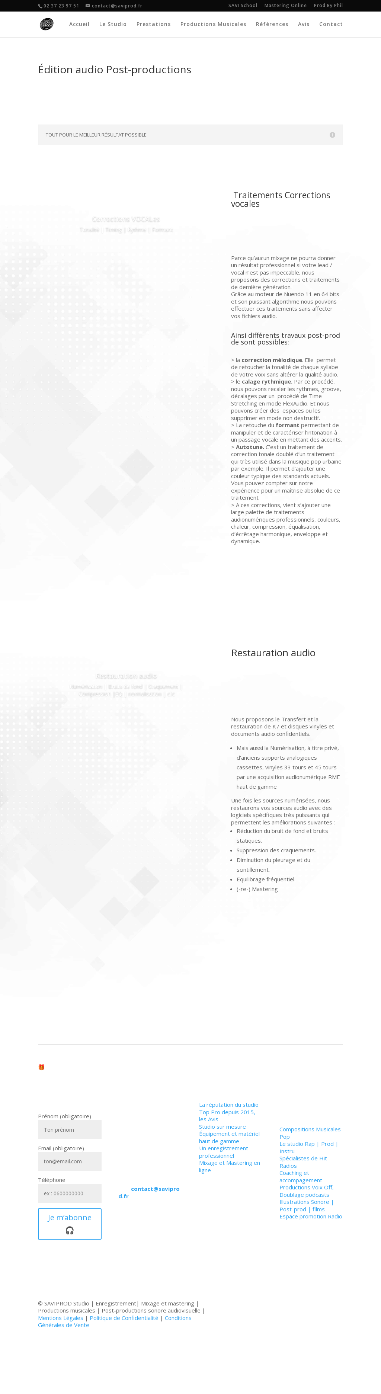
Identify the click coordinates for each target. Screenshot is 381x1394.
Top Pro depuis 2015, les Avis (227, 1115)
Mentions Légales (60, 1317)
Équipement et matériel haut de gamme (229, 1137)
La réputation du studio (229, 1104)
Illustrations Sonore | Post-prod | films (306, 1205)
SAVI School (242, 6)
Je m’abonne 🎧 (70, 1223)
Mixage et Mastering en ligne (229, 1166)
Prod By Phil (328, 6)
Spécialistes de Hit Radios (303, 1161)
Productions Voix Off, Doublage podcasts (306, 1190)
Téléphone (70, 1186)
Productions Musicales (213, 25)
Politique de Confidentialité (124, 1317)
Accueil (79, 25)
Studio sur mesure (222, 1126)
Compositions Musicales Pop (310, 1132)
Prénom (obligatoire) (70, 1123)
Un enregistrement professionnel (223, 1151)
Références (272, 25)
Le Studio (113, 25)
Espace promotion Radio (310, 1216)
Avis (304, 25)
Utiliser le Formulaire (146, 1238)
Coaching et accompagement (300, 1176)
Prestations (154, 25)
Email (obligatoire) (70, 1155)
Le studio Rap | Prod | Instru (309, 1147)
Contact (331, 25)
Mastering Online (286, 6)
